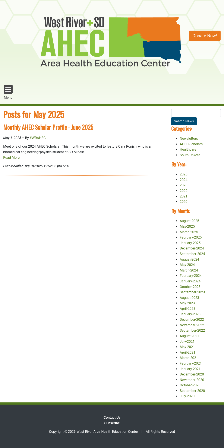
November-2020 (192, 380)
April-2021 (187, 352)
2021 (183, 196)
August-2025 (189, 221)
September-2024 (192, 254)
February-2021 (191, 363)
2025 (183, 174)
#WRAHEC (38, 138)
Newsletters (189, 138)
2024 (183, 180)
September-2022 (192, 330)
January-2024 (190, 281)
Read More (11, 158)
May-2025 (187, 226)
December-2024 (192, 248)
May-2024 (187, 265)
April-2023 (187, 309)
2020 (183, 202)
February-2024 (191, 276)
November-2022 (192, 325)
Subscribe (112, 423)
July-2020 (187, 396)
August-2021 (189, 336)
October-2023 (190, 287)
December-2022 (192, 319)
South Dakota (190, 155)
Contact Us (112, 417)
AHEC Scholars (191, 144)
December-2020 (192, 374)
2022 (183, 191)
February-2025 (191, 237)
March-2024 (189, 270)
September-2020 (192, 391)
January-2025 (190, 243)
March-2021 (189, 358)
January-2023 (190, 314)
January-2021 (190, 369)
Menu (8, 91)
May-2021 (187, 347)
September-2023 (192, 292)
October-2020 (190, 385)
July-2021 (187, 342)
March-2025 (189, 232)
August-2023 (189, 298)
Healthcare (188, 149)
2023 (183, 185)
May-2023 (187, 303)
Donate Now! (205, 35)
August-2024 (189, 259)
